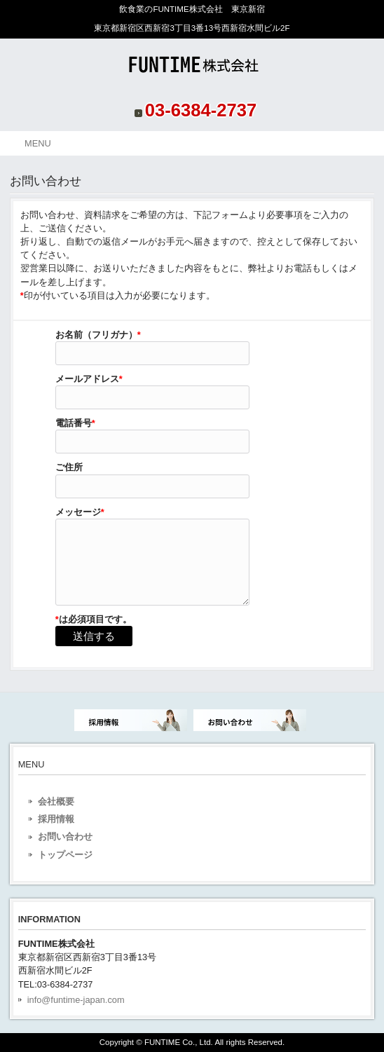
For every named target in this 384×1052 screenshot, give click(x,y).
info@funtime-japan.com (76, 1000)
